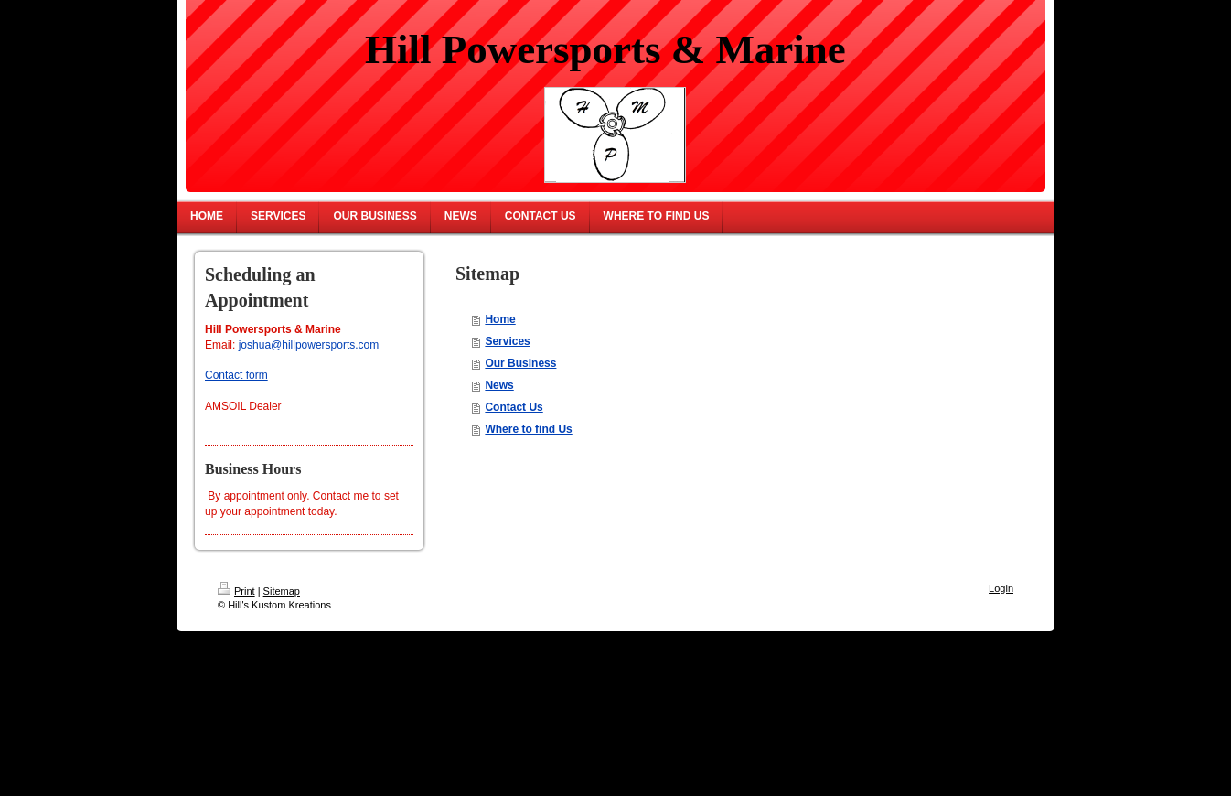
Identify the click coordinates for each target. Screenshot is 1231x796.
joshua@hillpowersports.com (309, 345)
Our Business (520, 363)
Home (500, 319)
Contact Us (513, 407)
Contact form (236, 375)
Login (1001, 588)
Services (507, 341)
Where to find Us (528, 429)
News (499, 385)
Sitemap (281, 591)
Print (236, 591)
